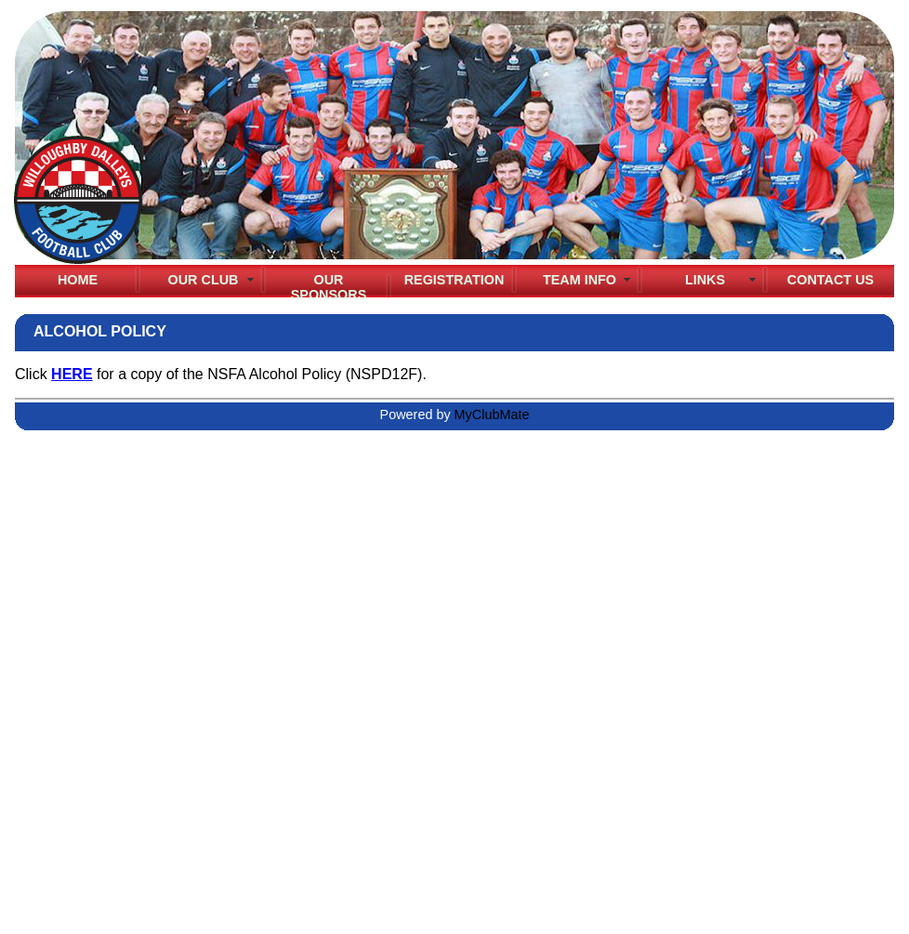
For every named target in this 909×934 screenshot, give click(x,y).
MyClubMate (492, 414)
